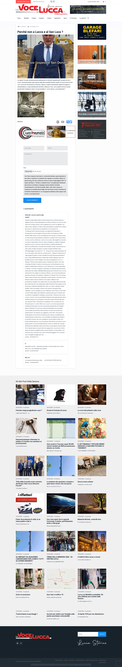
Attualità (26, 18)
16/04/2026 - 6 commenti (22, 611)
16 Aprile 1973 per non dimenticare (91, 614)
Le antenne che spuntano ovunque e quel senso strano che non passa (60, 483)
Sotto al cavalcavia (23, 594)
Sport (66, 18)
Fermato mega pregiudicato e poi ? (29, 410)
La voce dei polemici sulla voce (89, 410)
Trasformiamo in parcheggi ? (27, 614)
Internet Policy (102, 660)
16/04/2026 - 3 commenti (22, 592)
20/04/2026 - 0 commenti (22, 407)
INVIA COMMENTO (32, 200)
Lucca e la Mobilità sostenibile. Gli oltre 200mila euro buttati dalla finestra (90, 596)
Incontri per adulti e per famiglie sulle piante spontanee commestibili (61, 615)
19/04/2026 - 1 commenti (22, 516)
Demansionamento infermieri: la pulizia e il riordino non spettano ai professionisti (29, 441)
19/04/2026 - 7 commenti (53, 516)
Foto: (24, 168)
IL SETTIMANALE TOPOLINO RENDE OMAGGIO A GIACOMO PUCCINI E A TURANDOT (91, 446)
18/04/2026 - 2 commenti (84, 516)
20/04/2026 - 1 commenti (53, 441)
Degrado (41, 18)
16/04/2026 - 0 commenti (84, 592)
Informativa (71, 660)
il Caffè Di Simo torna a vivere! (89, 557)
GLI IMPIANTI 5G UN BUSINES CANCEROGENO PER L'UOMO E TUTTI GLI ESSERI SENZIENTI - (29, 559)
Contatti (66, 660)
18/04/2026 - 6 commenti (22, 554)
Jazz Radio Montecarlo (38, 2)
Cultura (49, 18)
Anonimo (20, 122)
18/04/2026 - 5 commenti (53, 554)
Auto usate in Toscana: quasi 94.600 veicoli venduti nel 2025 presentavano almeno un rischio (61, 446)
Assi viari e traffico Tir (55, 594)
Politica (34, 18)
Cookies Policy (102, 662)
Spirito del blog (59, 660)
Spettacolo (57, 18)
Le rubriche (83, 18)
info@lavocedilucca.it (79, 665)
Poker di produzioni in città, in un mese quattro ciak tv (28, 520)
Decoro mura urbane (85, 482)
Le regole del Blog (80, 660)
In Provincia (73, 18)
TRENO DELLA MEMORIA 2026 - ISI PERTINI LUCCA (59, 558)
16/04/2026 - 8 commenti (53, 592)
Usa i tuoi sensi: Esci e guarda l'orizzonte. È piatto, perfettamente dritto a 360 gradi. (60, 521)
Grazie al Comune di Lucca (57, 410)
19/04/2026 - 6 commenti (84, 479)
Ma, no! (27, 357)
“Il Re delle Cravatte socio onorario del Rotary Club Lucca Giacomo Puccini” (29, 484)
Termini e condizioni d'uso (91, 660)
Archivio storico (87, 665)
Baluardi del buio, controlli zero (89, 519)
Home (19, 18)
